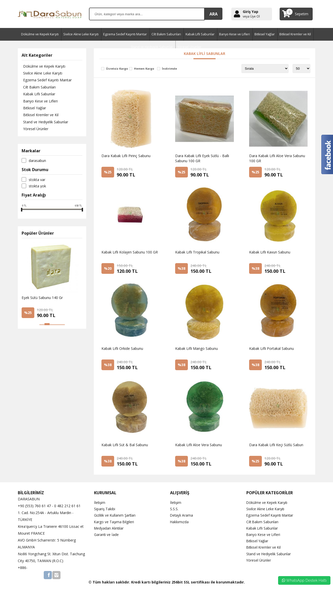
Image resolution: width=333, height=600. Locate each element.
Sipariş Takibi (104, 508)
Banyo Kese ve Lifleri (234, 34)
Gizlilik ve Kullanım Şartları (115, 515)
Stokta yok (37, 187)
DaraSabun (37, 162)
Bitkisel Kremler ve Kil (295, 34)
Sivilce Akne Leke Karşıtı (81, 34)
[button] (41, 326)
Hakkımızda (179, 521)
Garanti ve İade (106, 534)
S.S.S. (174, 508)
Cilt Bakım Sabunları (166, 34)
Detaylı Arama (181, 515)
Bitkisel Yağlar (264, 34)
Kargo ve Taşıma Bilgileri (114, 521)
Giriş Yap (250, 11)
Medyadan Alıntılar (109, 528)
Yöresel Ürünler (34, 130)
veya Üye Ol (251, 16)
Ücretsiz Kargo (117, 68)
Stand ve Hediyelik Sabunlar (44, 123)
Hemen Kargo (144, 68)
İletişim (100, 502)
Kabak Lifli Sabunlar (200, 34)
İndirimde (169, 68)
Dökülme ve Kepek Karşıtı (40, 34)
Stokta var (37, 181)
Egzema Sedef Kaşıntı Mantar (125, 34)
